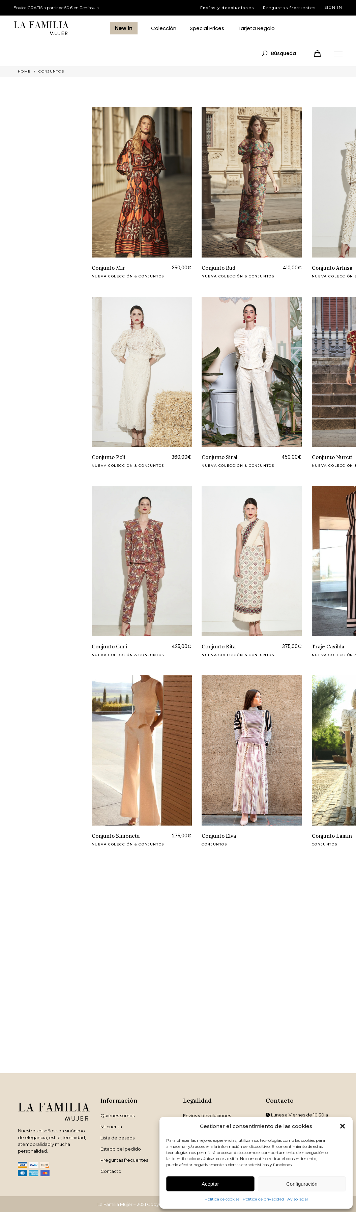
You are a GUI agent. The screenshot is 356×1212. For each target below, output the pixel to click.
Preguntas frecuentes (289, 7)
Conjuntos (151, 276)
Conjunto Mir (108, 268)
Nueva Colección (112, 276)
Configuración (302, 1184)
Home (24, 71)
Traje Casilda (328, 646)
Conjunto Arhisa (332, 268)
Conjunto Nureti (332, 457)
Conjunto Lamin (332, 836)
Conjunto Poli (108, 457)
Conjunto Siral (219, 457)
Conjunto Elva (219, 836)
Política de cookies (222, 1199)
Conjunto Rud (218, 268)
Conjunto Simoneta (116, 836)
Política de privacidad (263, 1199)
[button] (342, 1126)
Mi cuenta (111, 1126)
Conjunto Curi (109, 646)
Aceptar (210, 1184)
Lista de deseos (117, 1137)
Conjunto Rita (219, 646)
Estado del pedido (120, 1149)
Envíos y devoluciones (227, 7)
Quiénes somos (117, 1115)
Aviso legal (297, 1199)
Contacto (110, 1171)
